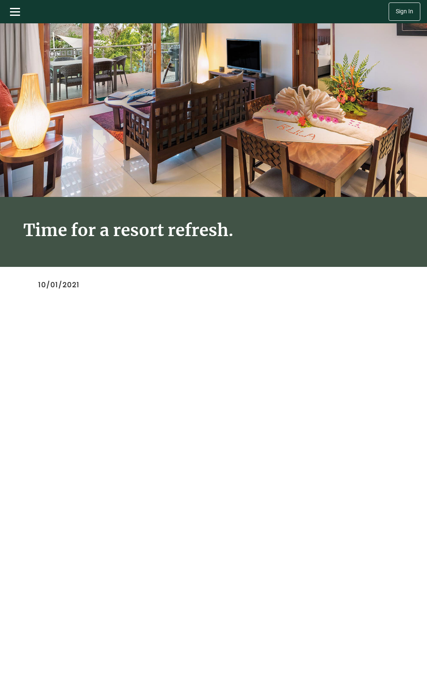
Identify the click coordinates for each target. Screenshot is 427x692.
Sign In (404, 11)
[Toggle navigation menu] (15, 11)
